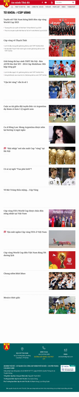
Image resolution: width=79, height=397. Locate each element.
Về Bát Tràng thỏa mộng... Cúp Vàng (21, 190)
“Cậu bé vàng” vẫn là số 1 (16, 82)
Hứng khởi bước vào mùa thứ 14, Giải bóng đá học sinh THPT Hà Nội (26, 75)
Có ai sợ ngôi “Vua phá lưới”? (18, 169)
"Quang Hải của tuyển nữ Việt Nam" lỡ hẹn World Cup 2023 (23, 28)
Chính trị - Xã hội (37, 7)
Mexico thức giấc (12, 297)
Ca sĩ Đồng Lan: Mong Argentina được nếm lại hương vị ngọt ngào (24, 128)
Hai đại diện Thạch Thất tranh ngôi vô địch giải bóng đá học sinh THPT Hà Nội (25, 50)
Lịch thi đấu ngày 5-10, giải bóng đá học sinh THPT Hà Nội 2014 (24, 72)
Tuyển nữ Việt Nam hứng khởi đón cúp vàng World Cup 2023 (25, 21)
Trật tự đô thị (20, 7)
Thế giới (48, 7)
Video (64, 7)
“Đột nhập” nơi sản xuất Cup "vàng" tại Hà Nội (24, 149)
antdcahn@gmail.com (65, 357)
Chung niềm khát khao (14, 273)
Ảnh (28, 7)
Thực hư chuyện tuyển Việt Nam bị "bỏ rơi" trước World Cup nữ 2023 (26, 30)
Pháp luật (56, 7)
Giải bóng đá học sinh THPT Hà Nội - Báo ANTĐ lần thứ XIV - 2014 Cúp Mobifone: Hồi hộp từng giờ (25, 64)
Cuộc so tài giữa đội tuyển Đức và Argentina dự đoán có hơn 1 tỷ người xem (25, 107)
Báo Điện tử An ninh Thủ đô (6, 4)
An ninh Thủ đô (20, 2)
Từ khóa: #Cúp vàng (17, 12)
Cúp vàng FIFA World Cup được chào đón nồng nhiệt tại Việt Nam (23, 212)
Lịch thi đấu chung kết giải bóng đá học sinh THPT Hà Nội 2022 (24, 46)
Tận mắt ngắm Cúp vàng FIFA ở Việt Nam (25, 232)
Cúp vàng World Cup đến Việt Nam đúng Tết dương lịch (25, 254)
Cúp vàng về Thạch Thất (15, 40)
